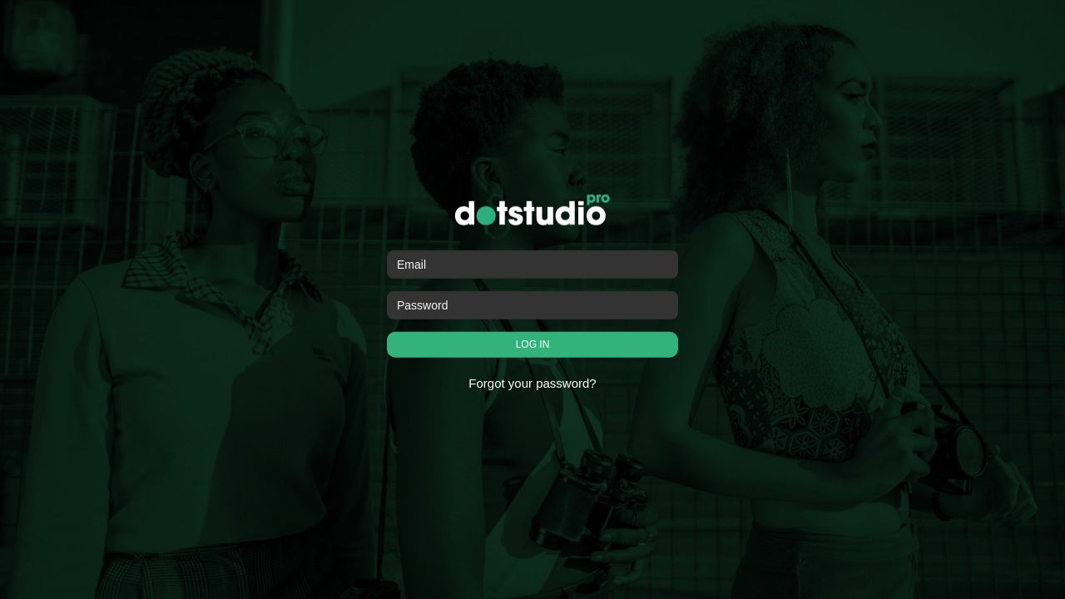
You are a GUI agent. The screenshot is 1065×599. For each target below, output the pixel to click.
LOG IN (533, 344)
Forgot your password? (532, 383)
